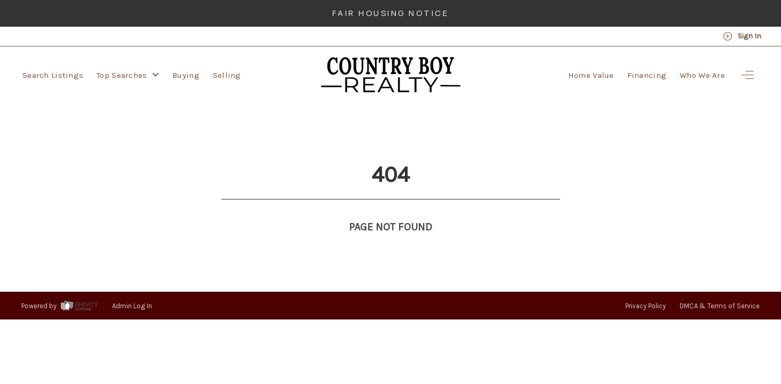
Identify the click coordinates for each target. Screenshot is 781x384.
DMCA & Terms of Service (720, 286)
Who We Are (702, 75)
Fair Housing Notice (390, 13)
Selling (227, 75)
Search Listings (52, 75)
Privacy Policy (645, 286)
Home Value (591, 75)
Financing (647, 75)
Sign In (742, 36)
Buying (186, 75)
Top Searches (128, 75)
